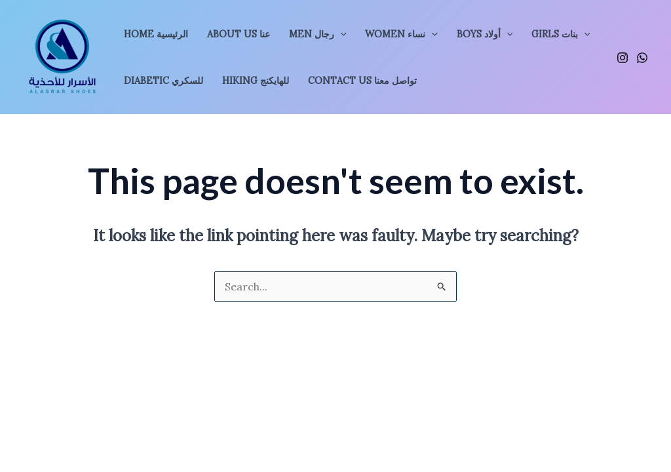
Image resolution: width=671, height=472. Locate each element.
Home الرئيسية (156, 34)
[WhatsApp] (642, 58)
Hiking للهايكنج (255, 81)
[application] (340, 34)
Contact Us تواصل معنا (362, 81)
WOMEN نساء (401, 34)
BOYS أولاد (485, 34)
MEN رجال (318, 34)
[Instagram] (622, 58)
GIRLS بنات (560, 34)
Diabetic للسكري (163, 81)
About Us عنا (238, 34)
